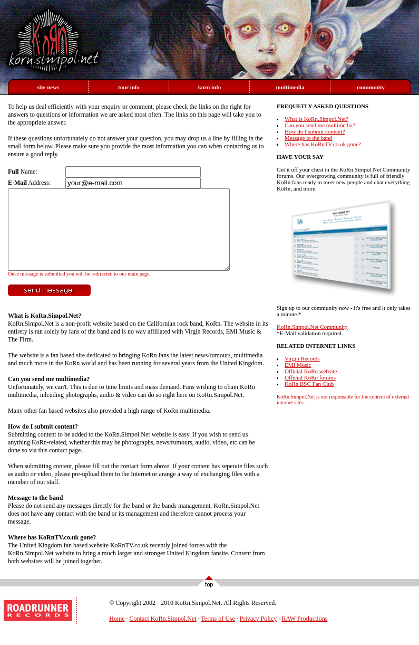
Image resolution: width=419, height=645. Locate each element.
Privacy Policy (258, 634)
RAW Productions (304, 634)
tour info (129, 87)
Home (116, 634)
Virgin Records (302, 358)
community (371, 87)
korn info (209, 87)
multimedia (290, 87)
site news (48, 87)
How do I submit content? (43, 442)
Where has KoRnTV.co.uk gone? (52, 553)
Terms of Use (218, 634)
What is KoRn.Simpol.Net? (44, 331)
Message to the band (35, 513)
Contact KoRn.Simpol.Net (163, 634)
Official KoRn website (311, 371)
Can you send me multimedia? (49, 395)
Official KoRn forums (310, 377)
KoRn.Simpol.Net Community (312, 327)
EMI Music (298, 365)
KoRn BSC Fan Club (309, 384)
